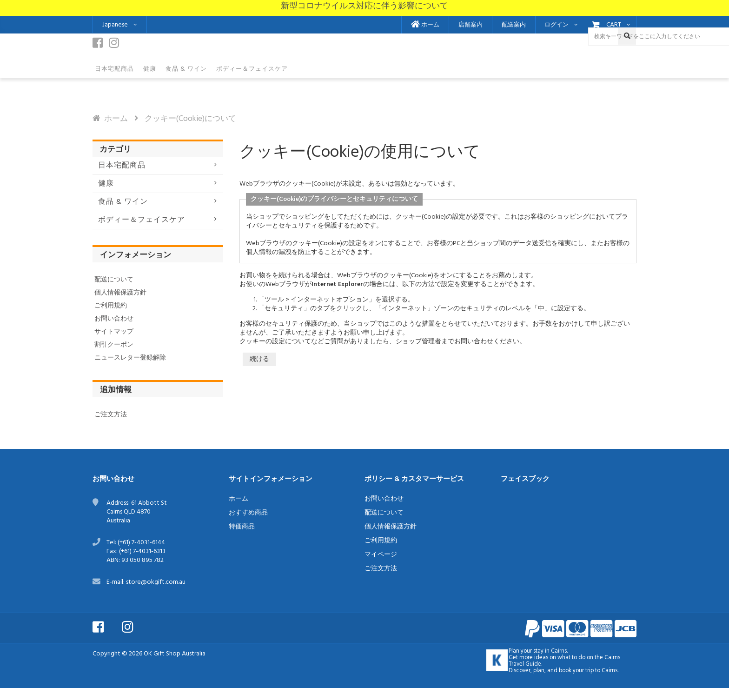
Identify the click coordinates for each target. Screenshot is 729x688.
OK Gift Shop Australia (174, 653)
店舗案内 (470, 25)
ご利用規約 (110, 306)
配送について (113, 279)
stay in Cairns (550, 651)
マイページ (380, 554)
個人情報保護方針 (120, 292)
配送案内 (514, 25)
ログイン (556, 25)
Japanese (115, 25)
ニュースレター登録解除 (130, 358)
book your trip (576, 670)
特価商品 (242, 526)
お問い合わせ (113, 319)
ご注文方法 (110, 414)
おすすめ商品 (248, 513)
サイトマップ (113, 332)
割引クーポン (113, 345)
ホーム (425, 25)
